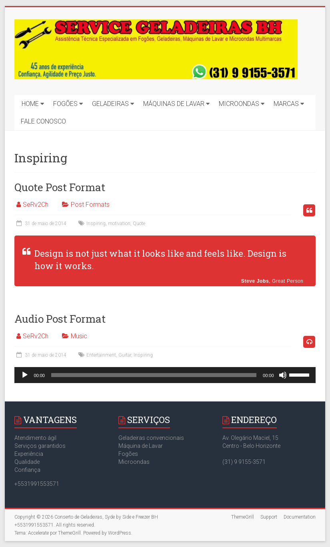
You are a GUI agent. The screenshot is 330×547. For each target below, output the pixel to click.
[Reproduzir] (25, 375)
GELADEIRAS (110, 104)
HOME (30, 104)
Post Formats (90, 204)
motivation (119, 223)
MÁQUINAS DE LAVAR (173, 104)
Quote (139, 223)
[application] (164, 375)
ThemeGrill (242, 517)
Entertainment (101, 355)
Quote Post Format (59, 187)
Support (268, 517)
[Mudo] (283, 375)
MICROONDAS (239, 104)
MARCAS (286, 104)
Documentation (300, 517)
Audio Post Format (60, 318)
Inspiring (96, 223)
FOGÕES (65, 104)
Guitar (124, 355)
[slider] (153, 375)
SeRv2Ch (35, 204)
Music (79, 336)
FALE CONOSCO (43, 121)
